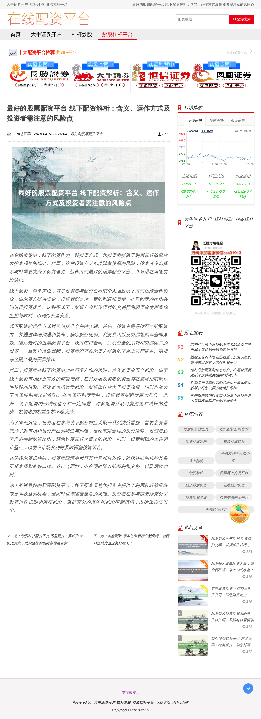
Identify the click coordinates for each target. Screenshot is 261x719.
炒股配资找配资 (196, 429)
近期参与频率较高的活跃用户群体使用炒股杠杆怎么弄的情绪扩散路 (220, 385)
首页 (15, 34)
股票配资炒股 (196, 497)
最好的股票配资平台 (87, 133)
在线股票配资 (234, 485)
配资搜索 (242, 19)
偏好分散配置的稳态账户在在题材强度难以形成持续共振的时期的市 (220, 372)
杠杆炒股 (82, 34)
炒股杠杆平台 (117, 34)
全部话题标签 (216, 509)
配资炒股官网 (196, 441)
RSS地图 (163, 702)
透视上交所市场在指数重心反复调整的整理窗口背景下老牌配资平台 (220, 360)
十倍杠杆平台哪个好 (235, 457)
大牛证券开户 (46, 34)
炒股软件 (196, 472)
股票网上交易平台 (234, 472)
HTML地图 (180, 702)
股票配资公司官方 (234, 429)
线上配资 (196, 460)
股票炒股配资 (196, 485)
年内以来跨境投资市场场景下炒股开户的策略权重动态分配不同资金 (220, 398)
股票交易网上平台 (234, 497)
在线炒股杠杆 (234, 441)
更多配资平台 (239, 52)
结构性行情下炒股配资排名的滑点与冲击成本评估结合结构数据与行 (220, 347)
